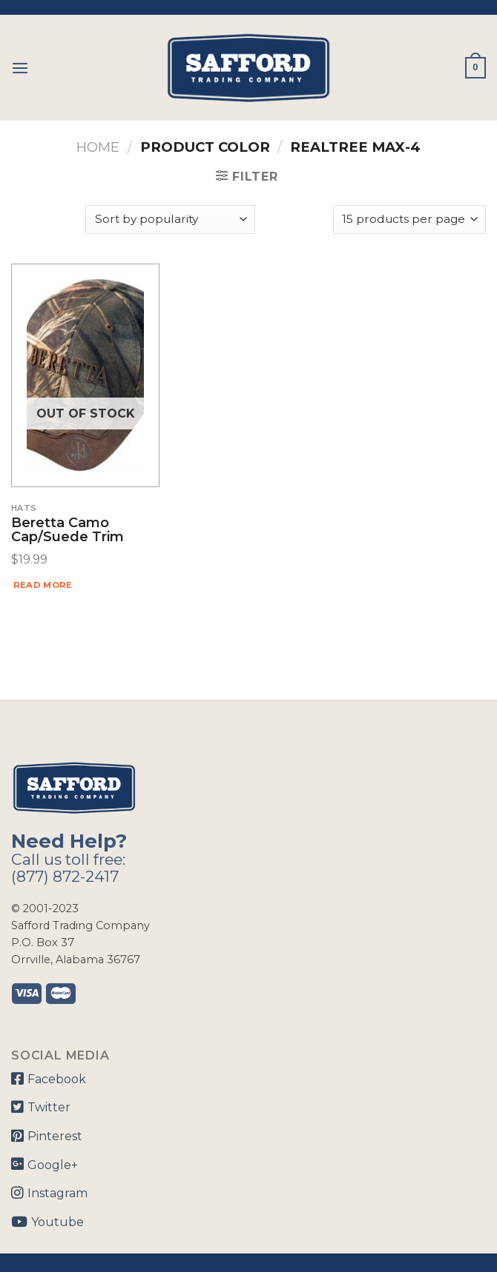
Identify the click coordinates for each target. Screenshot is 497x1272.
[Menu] (20, 68)
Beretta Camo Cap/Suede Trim (67, 531)
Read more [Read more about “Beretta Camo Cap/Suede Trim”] (43, 585)
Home (97, 146)
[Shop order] (169, 219)
